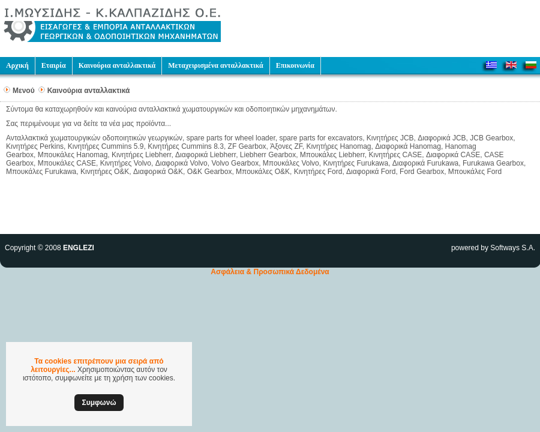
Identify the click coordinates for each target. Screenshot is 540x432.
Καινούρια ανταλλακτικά (117, 65)
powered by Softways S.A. (493, 248)
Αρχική (17, 65)
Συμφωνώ (99, 402)
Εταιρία (53, 65)
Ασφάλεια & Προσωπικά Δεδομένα (270, 272)
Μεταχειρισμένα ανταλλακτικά (215, 65)
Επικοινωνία (295, 65)
